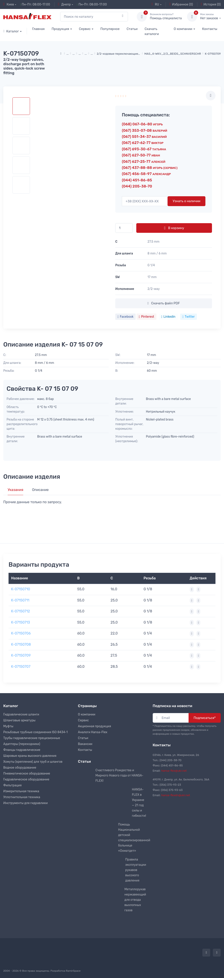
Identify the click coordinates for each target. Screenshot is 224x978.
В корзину (174, 228)
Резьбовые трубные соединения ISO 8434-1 (35, 732)
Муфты (8, 726)
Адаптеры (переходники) (21, 744)
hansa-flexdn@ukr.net (175, 795)
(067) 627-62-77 (142, 142)
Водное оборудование (19, 767)
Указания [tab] (15, 490)
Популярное (110, 29)
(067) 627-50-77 (141, 155)
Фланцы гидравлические (21, 750)
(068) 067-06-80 (142, 124)
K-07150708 (21, 644)
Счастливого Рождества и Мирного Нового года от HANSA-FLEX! (119, 775)
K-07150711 (20, 600)
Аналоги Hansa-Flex (92, 732)
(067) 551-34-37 (144, 136)
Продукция (60, 29)
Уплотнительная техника (21, 797)
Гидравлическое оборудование (26, 779)
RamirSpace (73, 970)
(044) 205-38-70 (137, 186)
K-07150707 (20, 666)
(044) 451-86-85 (137, 180)
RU (155, 4)
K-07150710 (20, 589)
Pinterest (146, 317)
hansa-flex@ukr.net (174, 770)
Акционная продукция (94, 726)
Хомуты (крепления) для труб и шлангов (32, 762)
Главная (38, 29)
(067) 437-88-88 (149, 167)
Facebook (125, 317)
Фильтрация (12, 785)
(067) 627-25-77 (143, 161)
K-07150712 (20, 611)
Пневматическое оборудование (26, 773)
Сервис (85, 29)
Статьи (132, 29)
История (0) (211, 4)
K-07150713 (20, 622)
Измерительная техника (21, 791)
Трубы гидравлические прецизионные (31, 738)
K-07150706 (21, 633)
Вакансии (85, 744)
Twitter (188, 317)
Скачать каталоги (152, 31)
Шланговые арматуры (19, 720)
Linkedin (168, 317)
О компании (183, 29)
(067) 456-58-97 (146, 174)
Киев (8, 4)
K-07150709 (21, 655)
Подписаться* (205, 718)
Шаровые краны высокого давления (29, 756)
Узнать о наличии (186, 201)
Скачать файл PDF (163, 303)
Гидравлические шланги (21, 714)
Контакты (209, 29)
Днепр (64, 4)
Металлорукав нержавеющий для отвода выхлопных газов (135, 899)
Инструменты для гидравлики (25, 803)
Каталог (11, 31)
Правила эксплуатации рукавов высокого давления (135, 870)
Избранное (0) (181, 4)
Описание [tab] (40, 490)
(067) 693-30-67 (144, 149)
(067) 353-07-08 (144, 130)
